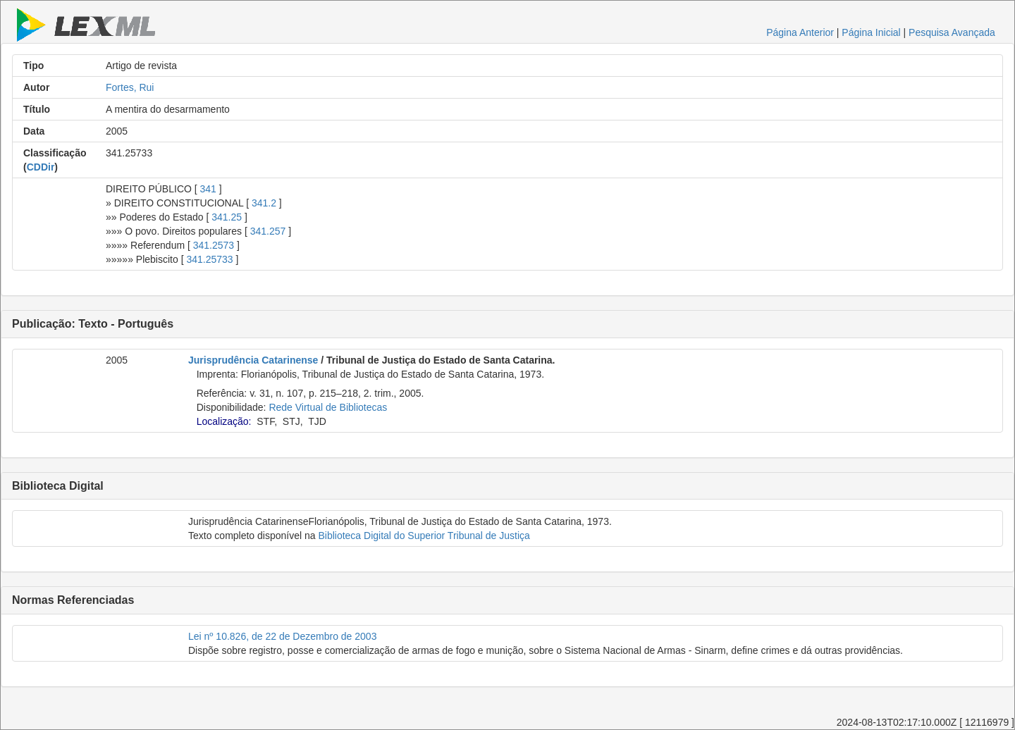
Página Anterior (800, 32)
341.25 (226, 217)
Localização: (224, 421)
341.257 (268, 231)
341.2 (264, 203)
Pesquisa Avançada (952, 32)
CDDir (41, 167)
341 (208, 188)
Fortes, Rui (130, 87)
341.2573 (213, 245)
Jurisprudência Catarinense (253, 360)
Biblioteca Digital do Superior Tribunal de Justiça (423, 535)
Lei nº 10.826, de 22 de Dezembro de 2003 (282, 636)
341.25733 (209, 259)
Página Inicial (871, 32)
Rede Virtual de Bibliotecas (328, 407)
